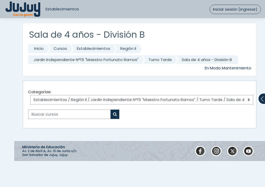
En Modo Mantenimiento (228, 68)
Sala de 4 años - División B (207, 59)
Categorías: (39, 92)
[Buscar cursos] (69, 114)
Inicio (39, 48)
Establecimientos (62, 9)
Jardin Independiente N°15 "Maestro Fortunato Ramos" (86, 59)
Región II (128, 48)
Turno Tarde (160, 59)
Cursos (60, 48)
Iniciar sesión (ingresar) (235, 9)
